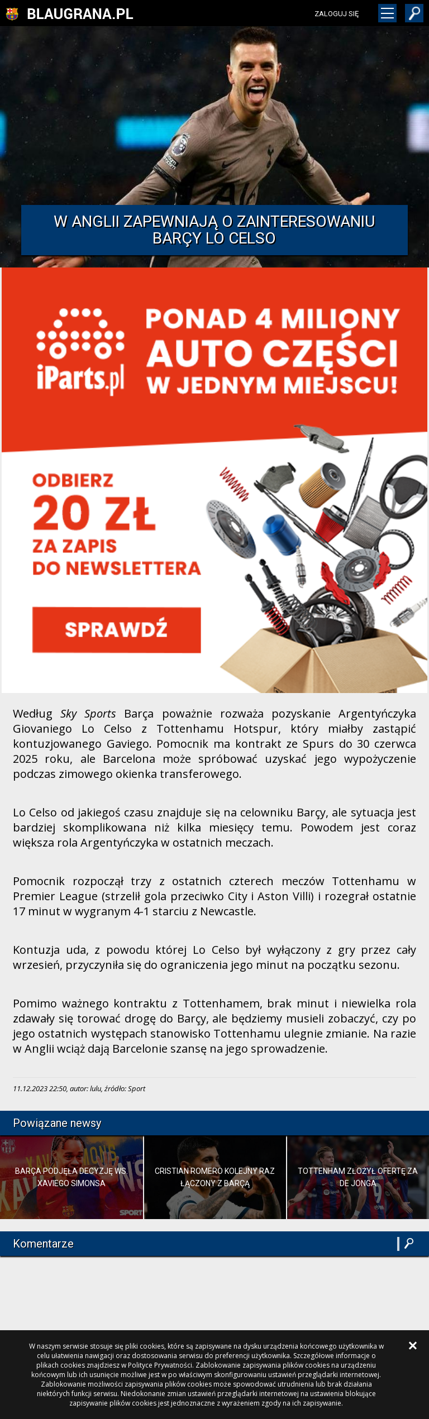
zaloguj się (336, 13)
